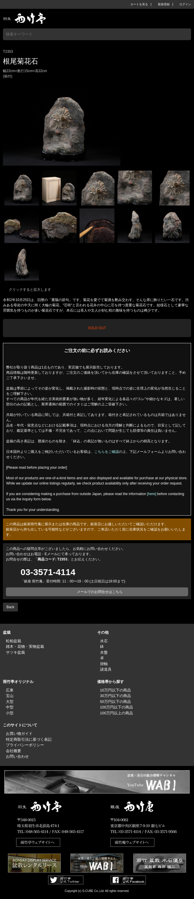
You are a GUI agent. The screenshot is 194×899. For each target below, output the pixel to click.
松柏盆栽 (13, 641)
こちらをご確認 (106, 452)
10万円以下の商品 (115, 690)
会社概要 (13, 751)
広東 (10, 690)
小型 (10, 713)
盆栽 (7, 632)
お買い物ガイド (19, 733)
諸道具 (106, 669)
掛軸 (104, 664)
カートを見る (139, 4)
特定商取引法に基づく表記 (29, 739)
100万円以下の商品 (116, 707)
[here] (151, 494)
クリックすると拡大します (30, 290)
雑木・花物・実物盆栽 (25, 646)
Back (10, 607)
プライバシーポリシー (25, 745)
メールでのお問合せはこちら (100, 592)
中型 (10, 707)
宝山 (10, 696)
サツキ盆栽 (15, 652)
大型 (10, 701)
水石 (104, 641)
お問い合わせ (17, 756)
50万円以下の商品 (115, 701)
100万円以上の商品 (116, 713)
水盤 (104, 652)
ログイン (185, 4)
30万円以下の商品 (115, 696)
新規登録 (164, 4)
